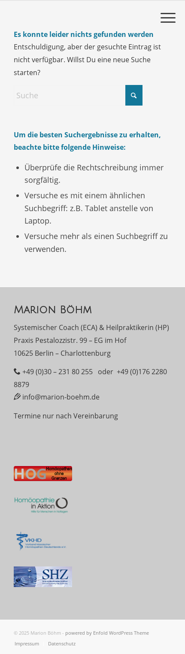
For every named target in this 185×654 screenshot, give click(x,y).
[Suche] (78, 95)
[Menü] (168, 17)
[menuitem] (168, 17)
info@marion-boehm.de (61, 397)
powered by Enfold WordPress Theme (107, 633)
